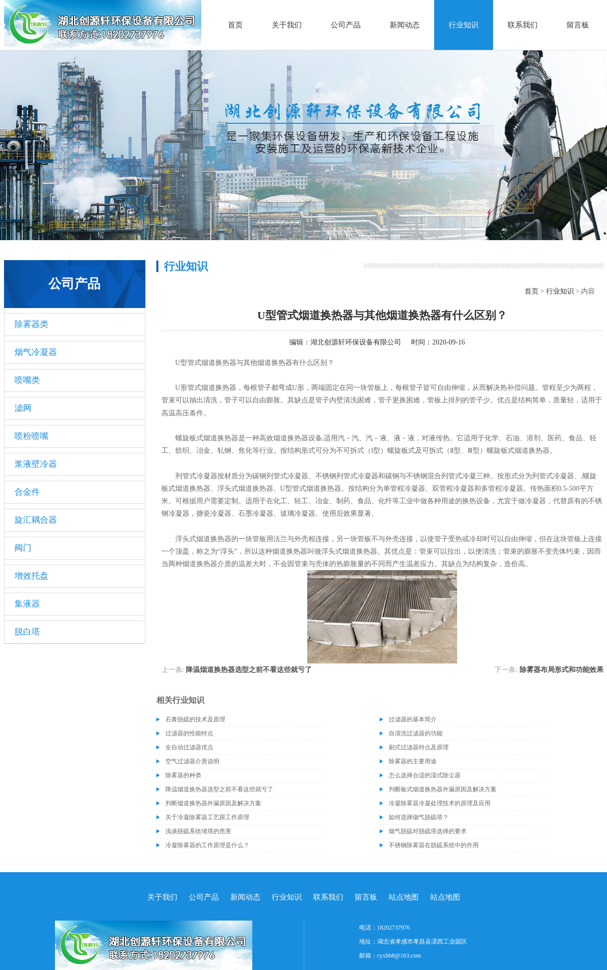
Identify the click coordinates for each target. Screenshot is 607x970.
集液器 (27, 604)
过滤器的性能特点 (189, 733)
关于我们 (287, 25)
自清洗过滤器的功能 (416, 733)
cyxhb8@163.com (399, 955)
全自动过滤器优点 (189, 747)
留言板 (578, 25)
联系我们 (523, 25)
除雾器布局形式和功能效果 (562, 669)
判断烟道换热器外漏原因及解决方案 (213, 803)
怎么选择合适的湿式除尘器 (425, 775)
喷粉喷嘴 (31, 436)
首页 (235, 25)
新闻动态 (405, 25)
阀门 (22, 548)
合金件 (27, 492)
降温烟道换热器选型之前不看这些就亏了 (249, 669)
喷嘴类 (27, 380)
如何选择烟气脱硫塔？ (419, 817)
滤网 (22, 408)
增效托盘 (31, 576)
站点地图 (404, 897)
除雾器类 (31, 324)
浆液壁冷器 (35, 464)
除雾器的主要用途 (413, 761)
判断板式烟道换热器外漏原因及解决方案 (443, 789)
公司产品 (346, 25)
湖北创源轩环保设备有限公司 (355, 342)
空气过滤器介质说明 (192, 761)
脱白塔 (27, 632)
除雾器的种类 (183, 775)
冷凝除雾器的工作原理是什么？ (207, 845)
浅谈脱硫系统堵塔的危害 (198, 831)
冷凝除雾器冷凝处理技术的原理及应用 (440, 803)
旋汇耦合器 (35, 520)
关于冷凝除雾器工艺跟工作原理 (207, 817)
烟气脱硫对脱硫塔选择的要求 (428, 831)
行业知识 (464, 25)
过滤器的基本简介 (413, 719)
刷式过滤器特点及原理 (419, 747)
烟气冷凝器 (35, 352)
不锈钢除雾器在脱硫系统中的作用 (434, 845)
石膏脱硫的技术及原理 (195, 719)
